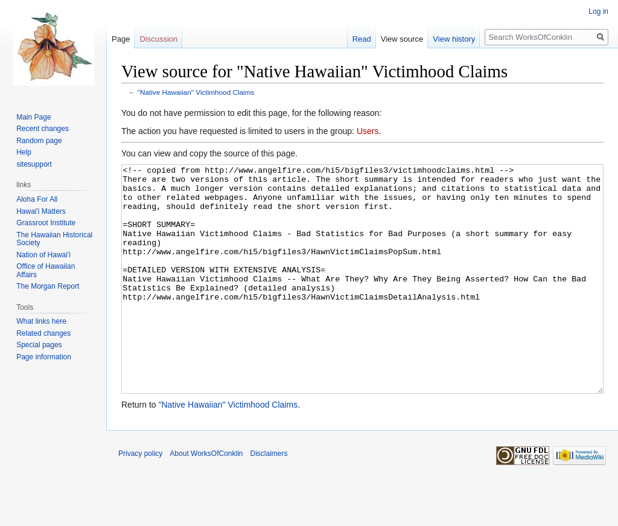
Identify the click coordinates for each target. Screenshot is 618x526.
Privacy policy (140, 499)
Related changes (43, 333)
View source (402, 38)
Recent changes (42, 128)
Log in (598, 11)
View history (454, 38)
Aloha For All (36, 199)
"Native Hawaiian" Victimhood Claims (196, 92)
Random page (39, 140)
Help (23, 152)
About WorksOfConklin (206, 499)
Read (361, 38)
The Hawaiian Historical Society (54, 239)
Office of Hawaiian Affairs (45, 270)
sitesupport (34, 164)
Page (121, 38)
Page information (43, 357)
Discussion (158, 38)
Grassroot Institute (45, 223)
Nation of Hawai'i (43, 255)
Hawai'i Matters (41, 211)
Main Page (33, 117)
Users (368, 131)
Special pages (39, 345)
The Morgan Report (47, 286)
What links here (41, 321)
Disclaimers (269, 499)
